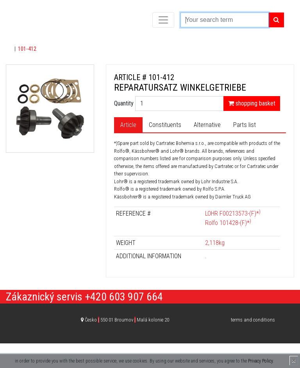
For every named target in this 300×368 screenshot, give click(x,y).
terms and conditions (253, 320)
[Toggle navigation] (163, 20)
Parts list (244, 125)
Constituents (165, 125)
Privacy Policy (260, 361)
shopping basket (251, 103)
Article (128, 125)
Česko (127, 320)
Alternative (207, 125)
